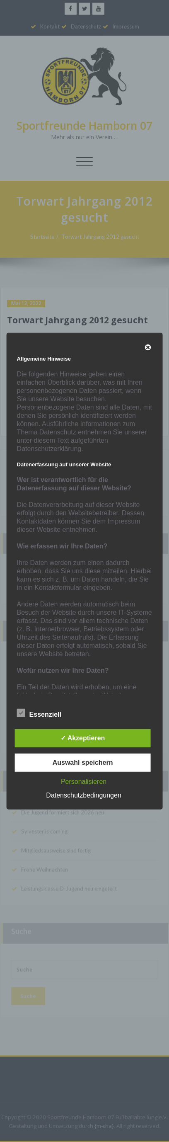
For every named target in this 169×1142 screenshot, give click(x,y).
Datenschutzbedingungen (83, 795)
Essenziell (39, 713)
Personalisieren (83, 781)
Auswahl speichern (83, 762)
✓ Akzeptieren (82, 738)
